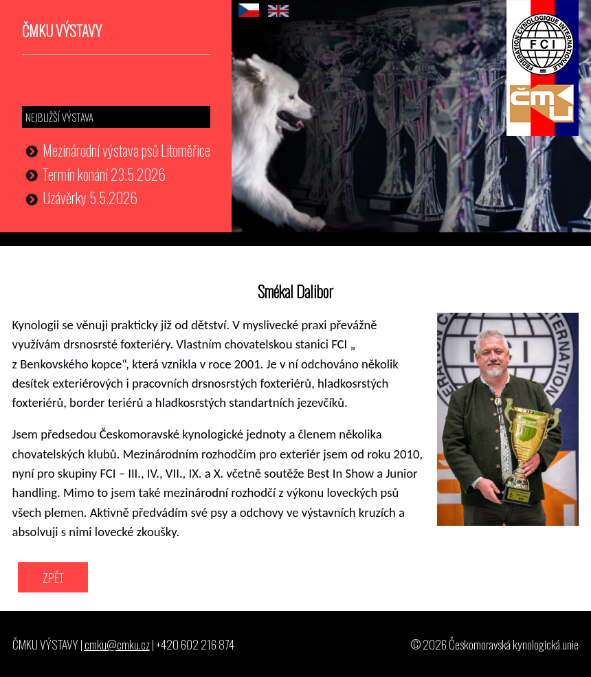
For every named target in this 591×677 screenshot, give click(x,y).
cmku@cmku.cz (117, 644)
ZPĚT (53, 577)
